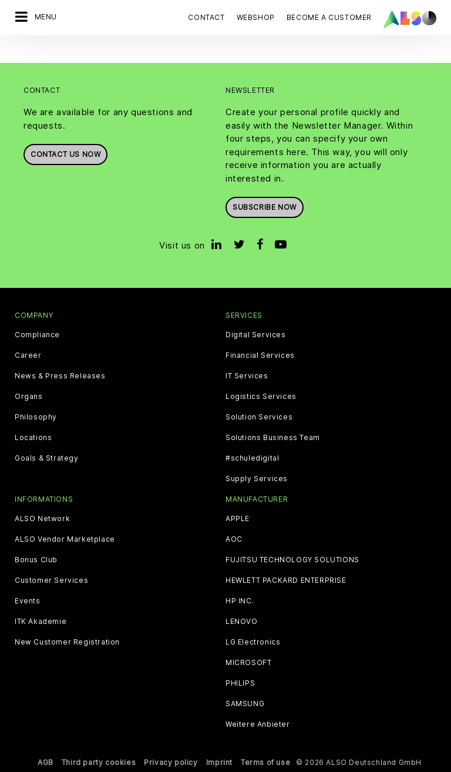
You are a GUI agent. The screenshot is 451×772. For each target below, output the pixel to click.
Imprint (219, 762)
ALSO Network (42, 519)
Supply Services (257, 479)
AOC (234, 539)
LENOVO (242, 621)
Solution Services (259, 417)
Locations (33, 438)
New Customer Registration (67, 642)
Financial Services (260, 355)
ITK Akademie (40, 621)
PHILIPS (240, 683)
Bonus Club (36, 560)
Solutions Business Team (273, 438)
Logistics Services (261, 396)
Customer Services (51, 580)
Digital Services (256, 335)
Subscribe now (265, 207)
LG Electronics (253, 642)
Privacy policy (170, 762)
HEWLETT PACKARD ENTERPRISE (286, 580)
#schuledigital (252, 458)
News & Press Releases (60, 376)
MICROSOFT (248, 663)
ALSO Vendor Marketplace (65, 539)
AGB (45, 762)
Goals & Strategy (47, 458)
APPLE (238, 519)
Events (28, 601)
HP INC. (240, 601)
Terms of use (265, 762)
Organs (29, 396)
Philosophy (36, 417)
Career (28, 355)
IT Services (247, 376)
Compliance (37, 335)
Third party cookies (99, 762)
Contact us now (65, 154)
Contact (206, 17)
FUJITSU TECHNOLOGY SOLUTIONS (292, 560)
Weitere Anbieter (258, 724)
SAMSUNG (245, 704)
